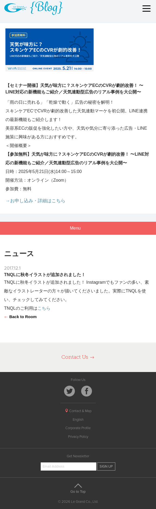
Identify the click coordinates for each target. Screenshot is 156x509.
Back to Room (20, 316)
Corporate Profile (78, 428)
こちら (43, 308)
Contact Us (78, 357)
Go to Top (78, 488)
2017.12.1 (12, 268)
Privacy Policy (78, 437)
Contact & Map (78, 411)
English (78, 419)
